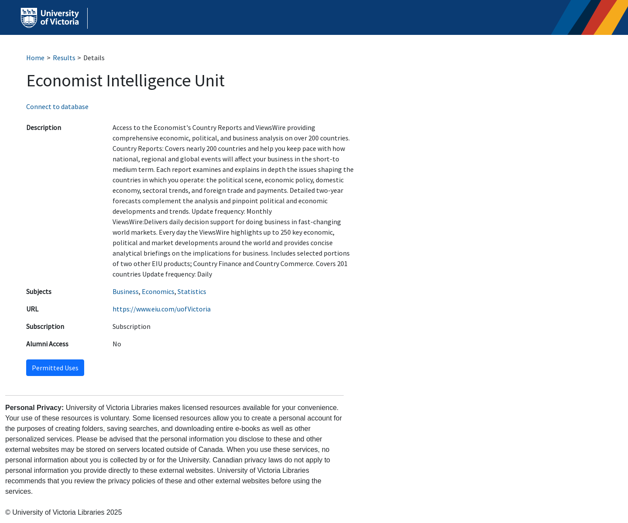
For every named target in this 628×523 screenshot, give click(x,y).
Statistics (191, 291)
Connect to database (57, 106)
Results (64, 57)
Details (94, 57)
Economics (158, 291)
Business (126, 291)
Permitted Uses (55, 367)
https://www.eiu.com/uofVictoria (162, 308)
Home (35, 57)
